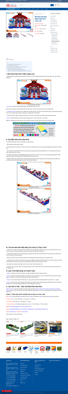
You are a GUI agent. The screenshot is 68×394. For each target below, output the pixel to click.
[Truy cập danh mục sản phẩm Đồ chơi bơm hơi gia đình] (36, 350)
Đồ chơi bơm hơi (54, 23)
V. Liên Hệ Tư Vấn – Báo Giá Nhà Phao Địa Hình (16, 69)
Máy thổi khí (53, 30)
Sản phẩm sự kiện (54, 50)
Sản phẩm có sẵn (54, 48)
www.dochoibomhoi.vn (27, 306)
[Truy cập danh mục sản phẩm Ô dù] (59, 349)
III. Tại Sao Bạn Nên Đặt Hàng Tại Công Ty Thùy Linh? (17, 66)
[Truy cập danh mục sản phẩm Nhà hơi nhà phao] (8, 350)
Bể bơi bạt (52, 18)
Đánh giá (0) (11, 59)
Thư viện (38, 9)
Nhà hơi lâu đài (54, 35)
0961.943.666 (12, 377)
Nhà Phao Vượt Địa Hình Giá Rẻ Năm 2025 (40, 336)
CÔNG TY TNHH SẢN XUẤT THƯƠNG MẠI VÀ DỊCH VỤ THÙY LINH (19, 70)
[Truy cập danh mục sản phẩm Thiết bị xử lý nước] (31, 350)
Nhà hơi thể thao (54, 38)
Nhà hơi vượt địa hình (38, 14)
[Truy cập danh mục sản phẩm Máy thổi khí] (19, 350)
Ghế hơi (36, 374)
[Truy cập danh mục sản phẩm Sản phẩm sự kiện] (42, 350)
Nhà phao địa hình (11, 76)
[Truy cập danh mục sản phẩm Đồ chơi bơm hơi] (14, 350)
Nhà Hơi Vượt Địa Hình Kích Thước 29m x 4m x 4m (26, 336)
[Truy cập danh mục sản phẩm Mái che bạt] (48, 350)
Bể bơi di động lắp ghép (39, 368)
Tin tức (42, 9)
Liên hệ (21, 337)
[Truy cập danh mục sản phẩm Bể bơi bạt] (25, 350)
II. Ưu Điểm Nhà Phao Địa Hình (12, 65)
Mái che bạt (53, 28)
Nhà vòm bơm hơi (55, 44)
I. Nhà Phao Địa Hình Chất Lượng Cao (14, 64)
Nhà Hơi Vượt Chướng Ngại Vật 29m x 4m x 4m (12, 336)
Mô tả (7, 59)
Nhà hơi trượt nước (55, 39)
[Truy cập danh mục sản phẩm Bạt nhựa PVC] (53, 350)
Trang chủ (36, 13)
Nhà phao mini (54, 42)
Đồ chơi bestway (54, 21)
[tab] (7, 60)
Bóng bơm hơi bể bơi (39, 370)
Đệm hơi (36, 372)
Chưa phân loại (53, 19)
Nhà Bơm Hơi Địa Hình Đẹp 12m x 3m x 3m (55, 336)
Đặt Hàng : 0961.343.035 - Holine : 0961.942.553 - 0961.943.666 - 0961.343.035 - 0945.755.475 (46, 1)
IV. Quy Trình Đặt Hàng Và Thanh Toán (14, 68)
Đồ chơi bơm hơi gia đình (54, 26)
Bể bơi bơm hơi (38, 364)
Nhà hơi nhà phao (42, 13)
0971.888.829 (12, 379)
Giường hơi (37, 366)
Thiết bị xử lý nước (24, 373)
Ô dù (51, 46)
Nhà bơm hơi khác (55, 34)
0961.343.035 (12, 381)
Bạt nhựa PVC (53, 16)
